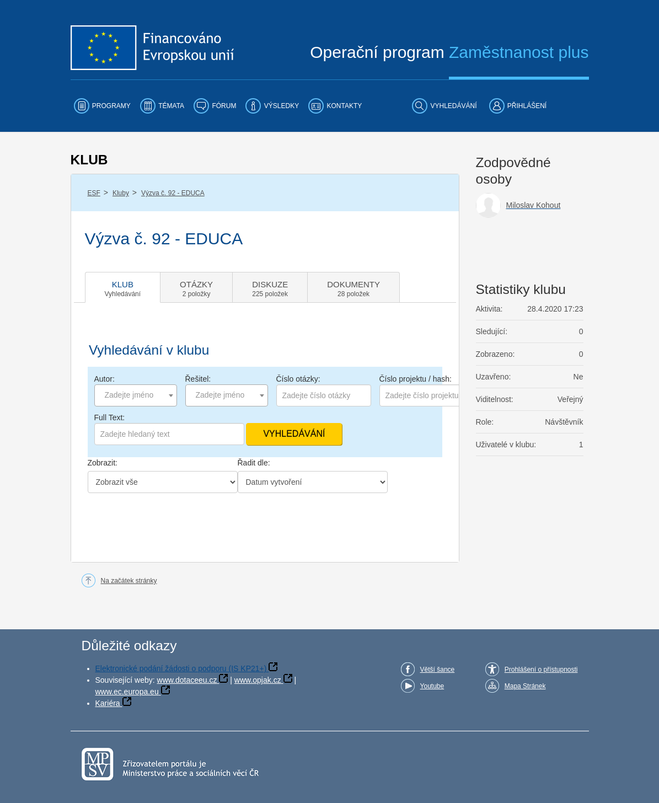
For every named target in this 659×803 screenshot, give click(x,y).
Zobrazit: (102, 462)
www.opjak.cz (257, 680)
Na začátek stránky (129, 581)
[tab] (123, 287)
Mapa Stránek (525, 686)
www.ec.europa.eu (127, 691)
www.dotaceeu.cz (187, 680)
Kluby (120, 193)
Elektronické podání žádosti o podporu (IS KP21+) (181, 668)
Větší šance (437, 669)
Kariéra (107, 703)
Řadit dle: (254, 462)
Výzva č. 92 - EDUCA (173, 193)
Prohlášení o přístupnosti (541, 669)
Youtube (432, 686)
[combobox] (135, 395)
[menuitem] (102, 106)
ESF (94, 193)
